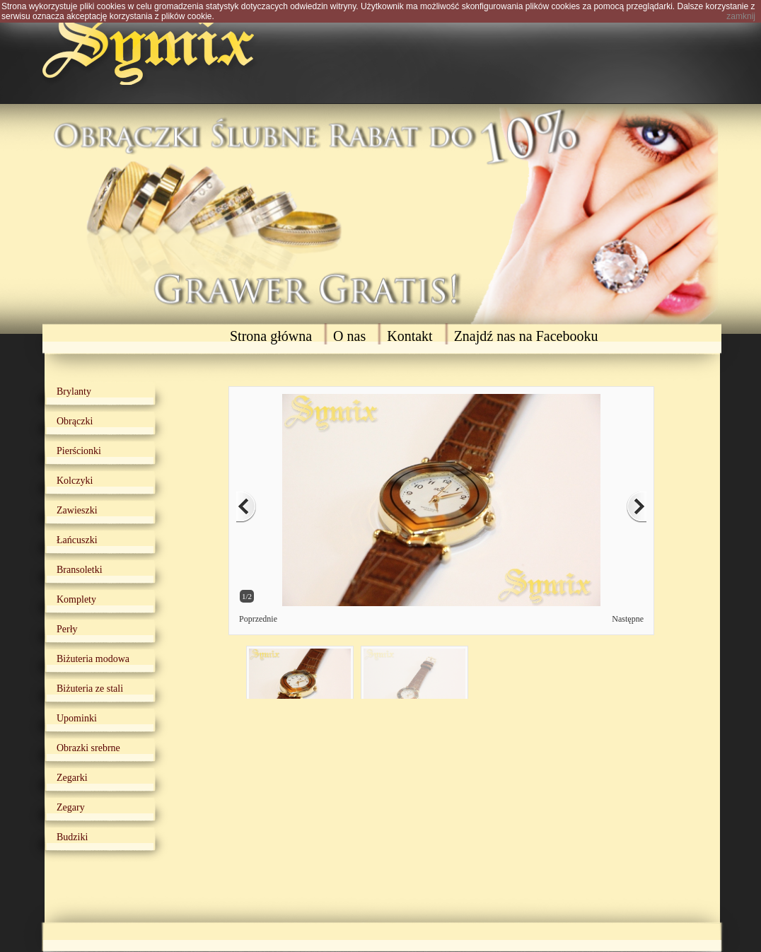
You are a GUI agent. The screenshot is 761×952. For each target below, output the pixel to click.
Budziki (72, 837)
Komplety (76, 599)
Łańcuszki (77, 540)
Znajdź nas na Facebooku (526, 336)
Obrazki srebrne (88, 748)
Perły (67, 629)
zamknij (740, 16)
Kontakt (409, 336)
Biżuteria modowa (93, 659)
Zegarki (72, 777)
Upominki (77, 718)
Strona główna (271, 336)
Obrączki (75, 421)
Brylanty (74, 391)
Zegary (71, 807)
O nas (349, 336)
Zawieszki (77, 510)
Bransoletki (80, 569)
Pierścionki (79, 451)
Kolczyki (75, 480)
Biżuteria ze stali (90, 688)
